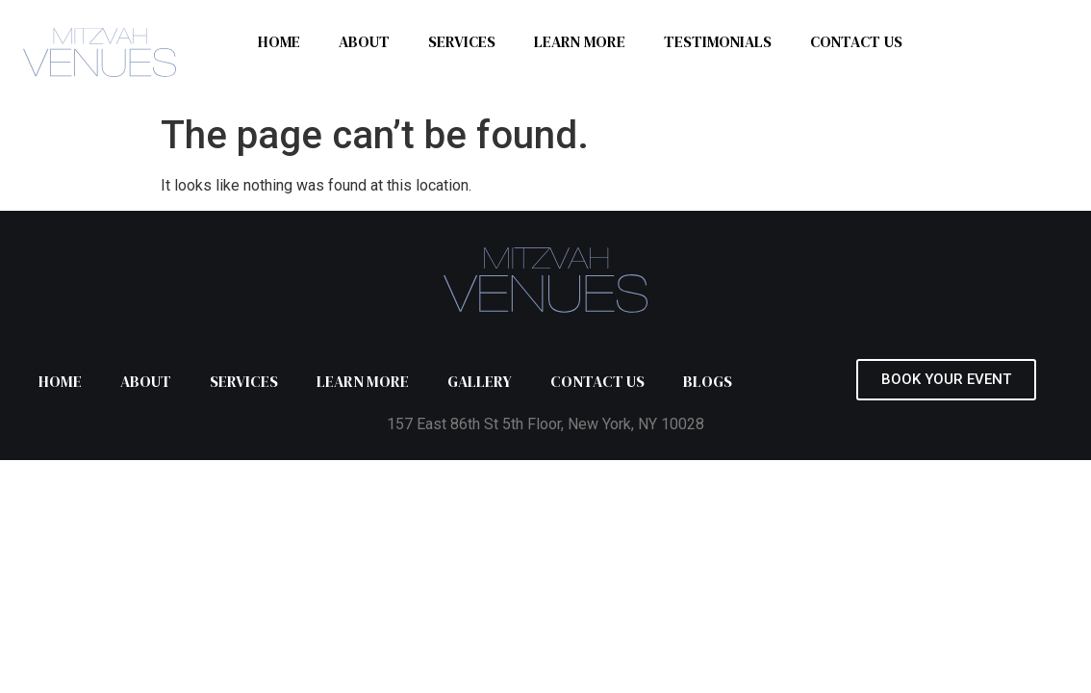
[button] (946, 379)
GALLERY (479, 381)
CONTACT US (856, 41)
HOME (279, 41)
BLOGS (707, 381)
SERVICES (461, 41)
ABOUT (364, 41)
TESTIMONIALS (718, 41)
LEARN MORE (579, 41)
